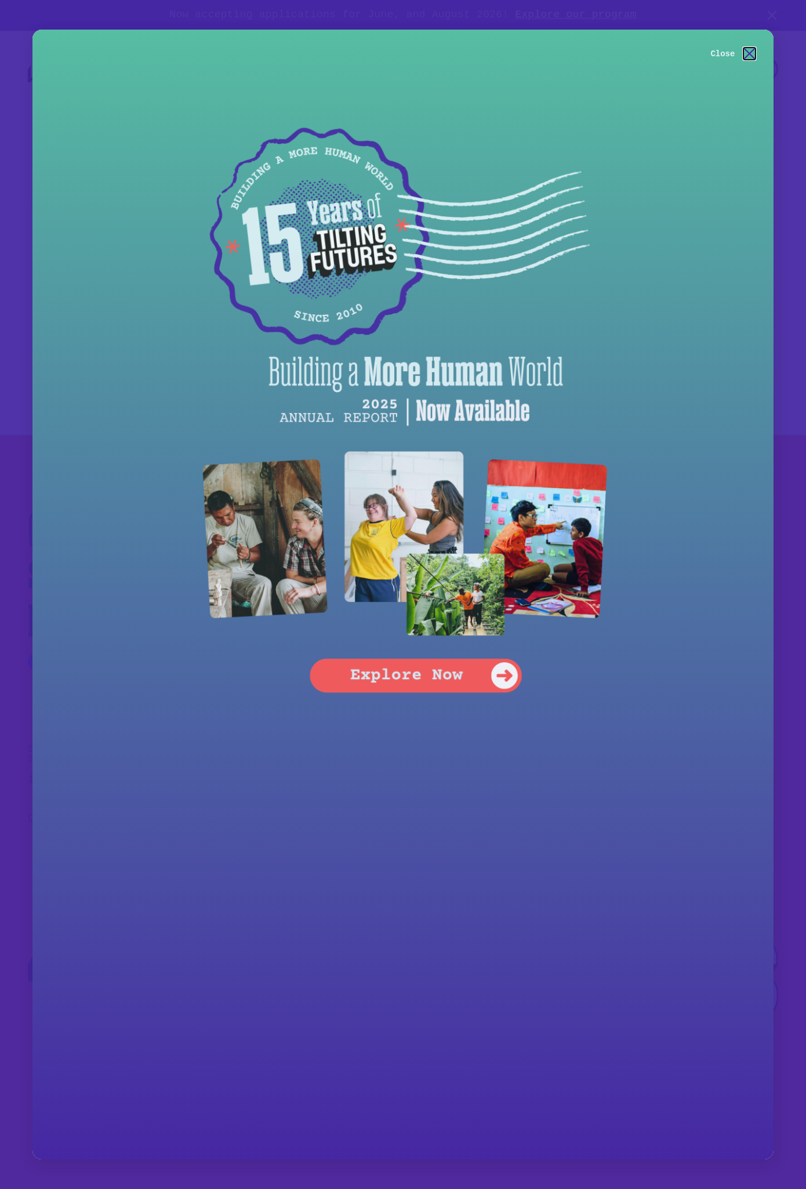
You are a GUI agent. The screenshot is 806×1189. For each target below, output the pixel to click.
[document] (403, 594)
